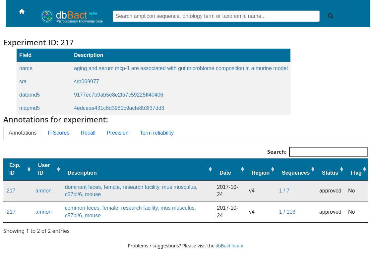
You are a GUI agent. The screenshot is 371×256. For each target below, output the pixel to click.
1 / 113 (287, 212)
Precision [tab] (118, 133)
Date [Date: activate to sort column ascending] (225, 173)
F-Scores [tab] (59, 133)
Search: (317, 152)
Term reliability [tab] (157, 133)
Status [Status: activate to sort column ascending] (330, 173)
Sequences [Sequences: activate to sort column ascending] (296, 173)
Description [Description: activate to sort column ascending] (82, 173)
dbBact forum (229, 245)
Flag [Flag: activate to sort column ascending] (356, 173)
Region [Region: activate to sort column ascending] (261, 173)
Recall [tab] (88, 133)
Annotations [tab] (23, 133)
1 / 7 (284, 190)
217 (11, 190)
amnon (43, 190)
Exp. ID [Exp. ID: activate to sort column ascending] (15, 169)
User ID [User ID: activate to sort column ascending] (44, 169)
